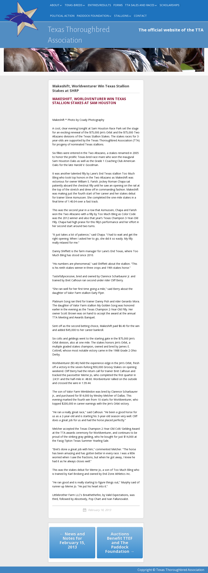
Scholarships (169, 5)
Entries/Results (99, 5)
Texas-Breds (73, 5)
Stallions (121, 16)
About (54, 5)
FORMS (118, 5)
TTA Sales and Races (139, 5)
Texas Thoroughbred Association (79, 35)
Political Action (62, 16)
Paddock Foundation (93, 16)
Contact (140, 16)
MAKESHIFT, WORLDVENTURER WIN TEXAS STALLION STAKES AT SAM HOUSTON (89, 101)
